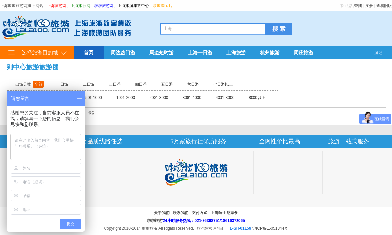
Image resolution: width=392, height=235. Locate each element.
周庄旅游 (303, 52)
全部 (38, 84)
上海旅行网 (80, 5)
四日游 (141, 84)
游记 (378, 52)
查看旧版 (384, 5)
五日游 (167, 84)
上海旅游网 (57, 5)
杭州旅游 (270, 52)
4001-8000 (225, 97)
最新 (92, 112)
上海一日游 (200, 52)
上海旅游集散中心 (133, 5)
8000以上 (257, 97)
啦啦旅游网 (104, 5)
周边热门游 (123, 52)
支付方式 (199, 213)
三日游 (115, 84)
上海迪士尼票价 (224, 213)
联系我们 (180, 213)
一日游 (62, 84)
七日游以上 (223, 84)
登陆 (358, 5)
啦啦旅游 (155, 220)
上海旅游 (236, 52)
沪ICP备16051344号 (270, 228)
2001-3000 (158, 97)
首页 (88, 52)
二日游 (88, 84)
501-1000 (93, 97)
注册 (369, 5)
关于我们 (162, 213)
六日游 (193, 84)
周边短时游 (161, 52)
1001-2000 (125, 97)
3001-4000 (192, 97)
